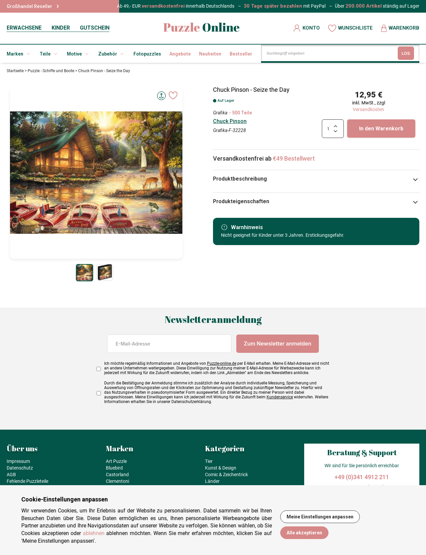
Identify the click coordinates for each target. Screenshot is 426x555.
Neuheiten (210, 54)
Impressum (18, 461)
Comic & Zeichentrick (226, 474)
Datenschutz (20, 468)
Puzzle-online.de (221, 363)
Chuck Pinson (230, 121)
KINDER (61, 28)
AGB (11, 474)
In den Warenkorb (381, 128)
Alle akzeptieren (304, 532)
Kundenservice (280, 397)
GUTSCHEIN (94, 28)
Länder (212, 481)
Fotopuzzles (147, 54)
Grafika (220, 112)
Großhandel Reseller (33, 6)
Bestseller (241, 54)
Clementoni (117, 481)
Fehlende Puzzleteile (27, 481)
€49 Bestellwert (294, 158)
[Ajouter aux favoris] (173, 95)
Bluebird (114, 468)
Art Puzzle (116, 461)
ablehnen (94, 533)
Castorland (117, 474)
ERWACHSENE (24, 28)
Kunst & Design (220, 468)
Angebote (180, 54)
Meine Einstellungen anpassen (320, 516)
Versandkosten (368, 109)
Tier (209, 461)
